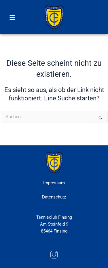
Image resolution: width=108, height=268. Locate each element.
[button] (12, 17)
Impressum (54, 182)
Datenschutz (54, 197)
